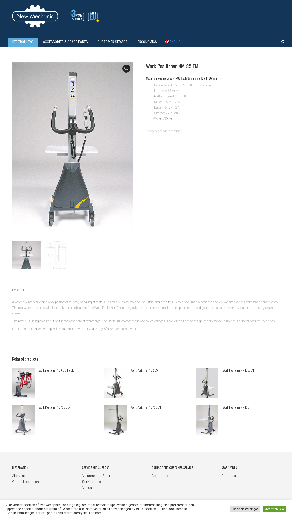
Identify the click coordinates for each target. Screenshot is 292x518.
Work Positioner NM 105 (236, 406)
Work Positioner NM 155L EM (238, 369)
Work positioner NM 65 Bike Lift (56, 369)
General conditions (26, 481)
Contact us (160, 475)
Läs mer (95, 513)
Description (19, 289)
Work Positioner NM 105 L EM (55, 406)
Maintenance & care (97, 475)
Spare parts (230, 475)
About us (19, 475)
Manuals (88, 487)
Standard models (169, 131)
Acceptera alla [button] (274, 509)
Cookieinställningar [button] (245, 509)
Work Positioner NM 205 (144, 369)
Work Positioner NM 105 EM (146, 406)
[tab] (19, 287)
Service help (91, 481)
